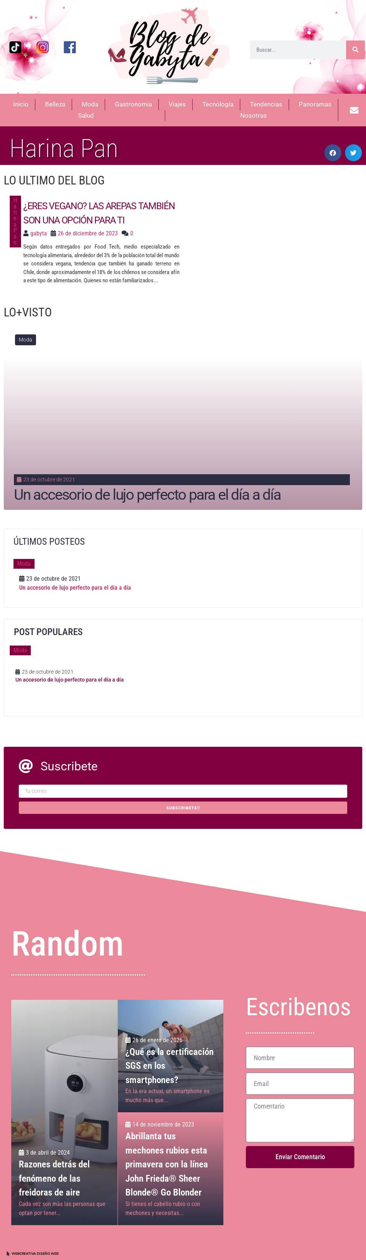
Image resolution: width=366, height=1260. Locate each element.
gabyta (38, 233)
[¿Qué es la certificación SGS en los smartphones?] (171, 1056)
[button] (332, 152)
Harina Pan (15, 221)
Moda (25, 340)
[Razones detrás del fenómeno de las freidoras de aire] (64, 1112)
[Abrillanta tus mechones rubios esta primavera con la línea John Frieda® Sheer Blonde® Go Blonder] (171, 1169)
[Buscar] (355, 49)
